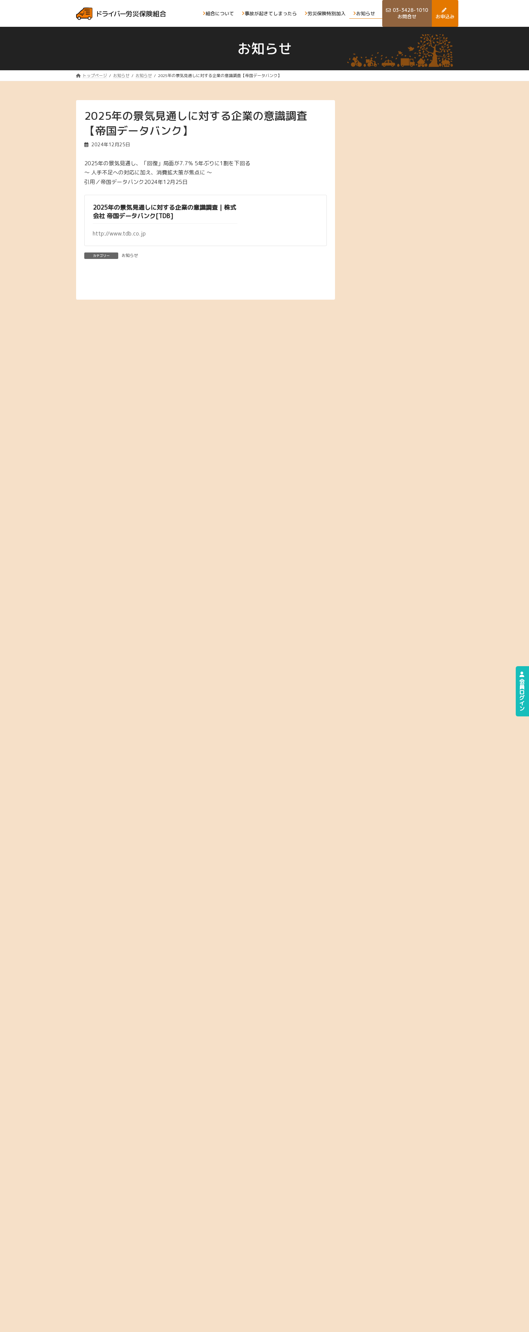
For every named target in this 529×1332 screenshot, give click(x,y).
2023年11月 (393, 533)
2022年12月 (393, 680)
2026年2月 (392, 170)
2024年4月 (392, 466)
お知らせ (130, 255)
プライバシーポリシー (99, 1320)
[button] (409, 811)
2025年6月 (392, 278)
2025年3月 (392, 318)
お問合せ (348, 1279)
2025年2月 (392, 331)
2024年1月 (392, 506)
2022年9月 (392, 721)
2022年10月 (393, 708)
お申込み (408, 1265)
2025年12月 (393, 197)
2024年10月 (393, 385)
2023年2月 (392, 654)
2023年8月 (392, 573)
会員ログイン (522, 691)
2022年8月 (392, 734)
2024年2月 (392, 492)
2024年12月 (393, 358)
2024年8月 (392, 412)
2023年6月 (392, 600)
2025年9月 (392, 237)
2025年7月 (392, 264)
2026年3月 (392, 156)
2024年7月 (392, 425)
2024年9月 (392, 398)
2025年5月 (392, 291)
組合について (353, 1252)
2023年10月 (393, 546)
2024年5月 (392, 452)
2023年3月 (392, 640)
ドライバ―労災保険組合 (388, 1320)
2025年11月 (393, 210)
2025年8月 (392, 250)
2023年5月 (392, 613)
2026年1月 (392, 183)
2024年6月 (392, 439)
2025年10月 (393, 224)
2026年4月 (392, 143)
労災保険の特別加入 (360, 1265)
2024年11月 (393, 372)
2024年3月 (392, 479)
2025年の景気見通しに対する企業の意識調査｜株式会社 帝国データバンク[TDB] (164, 211)
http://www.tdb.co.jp (119, 233)
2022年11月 (393, 694)
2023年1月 (392, 667)
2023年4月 (392, 627)
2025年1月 (392, 344)
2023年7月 (392, 586)
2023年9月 (392, 560)
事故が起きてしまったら (425, 1252)
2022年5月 (392, 748)
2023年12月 (393, 519)
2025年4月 (392, 304)
